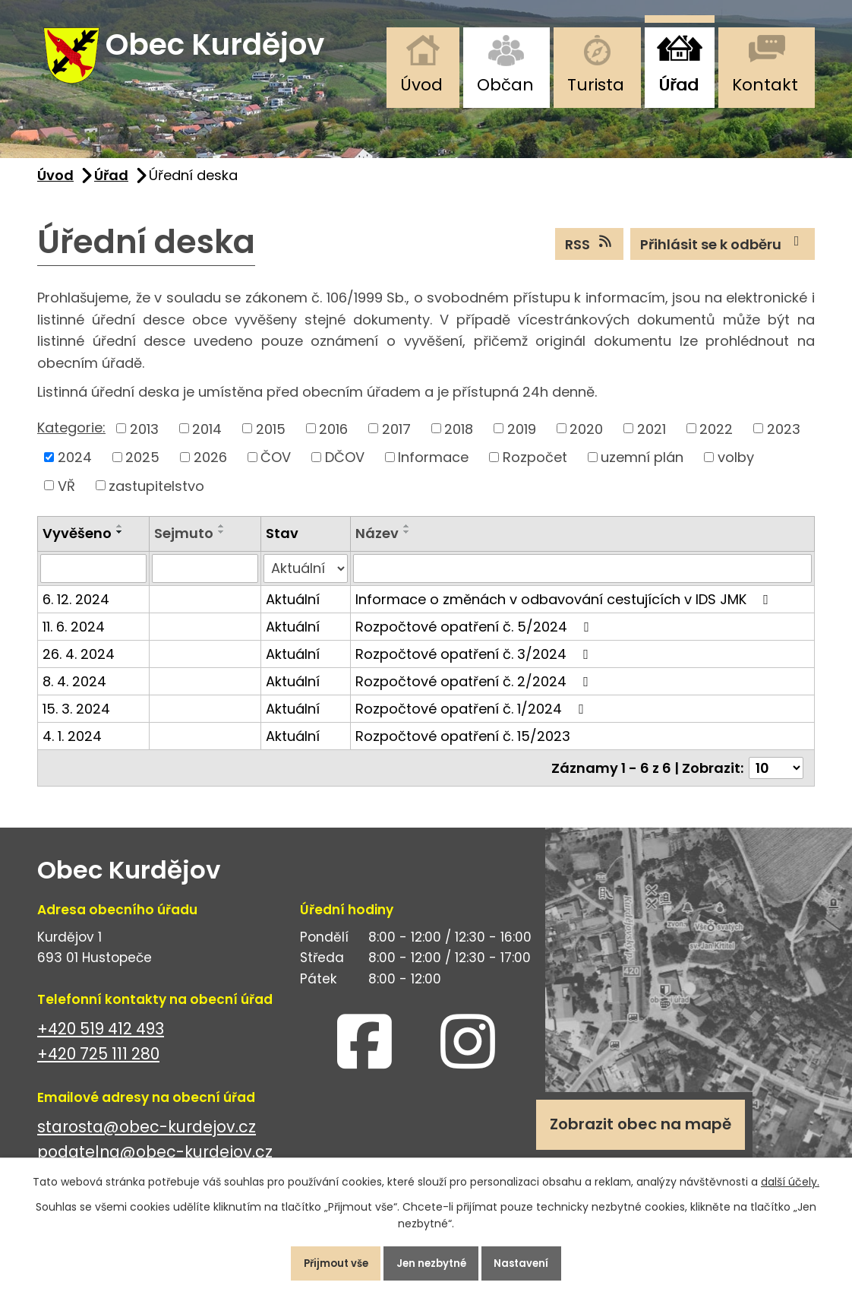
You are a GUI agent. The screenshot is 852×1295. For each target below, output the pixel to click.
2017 (396, 440)
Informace (433, 469)
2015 (271, 440)
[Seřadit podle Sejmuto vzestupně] (221, 538)
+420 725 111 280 (98, 1066)
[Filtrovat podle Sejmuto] (205, 580)
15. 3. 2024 (76, 720)
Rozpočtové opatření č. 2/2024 (475, 693)
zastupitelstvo (156, 497)
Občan (505, 85)
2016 (333, 440)
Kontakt (765, 85)
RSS (589, 255)
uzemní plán (642, 469)
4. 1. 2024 (72, 748)
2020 (586, 440)
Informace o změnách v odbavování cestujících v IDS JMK (565, 611)
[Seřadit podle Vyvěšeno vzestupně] (120, 538)
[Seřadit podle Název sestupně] (407, 544)
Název (377, 545)
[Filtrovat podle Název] (582, 580)
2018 (458, 440)
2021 (651, 440)
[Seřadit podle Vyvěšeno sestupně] (120, 544)
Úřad (678, 85)
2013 (144, 440)
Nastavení (535, 1260)
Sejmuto (183, 545)
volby (736, 469)
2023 (783, 440)
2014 (207, 440)
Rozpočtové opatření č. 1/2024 (472, 720)
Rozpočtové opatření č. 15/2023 (462, 748)
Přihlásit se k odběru (723, 255)
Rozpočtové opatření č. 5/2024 (475, 638)
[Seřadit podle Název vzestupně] (407, 538)
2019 (521, 440)
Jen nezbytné (432, 1260)
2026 (210, 469)
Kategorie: (71, 438)
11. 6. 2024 (74, 638)
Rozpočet (535, 469)
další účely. (790, 1175)
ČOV (275, 469)
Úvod (421, 85)
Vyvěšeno (77, 545)
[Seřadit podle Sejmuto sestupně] (221, 544)
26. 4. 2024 (79, 666)
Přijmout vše (322, 1260)
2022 (716, 440)
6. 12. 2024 (76, 611)
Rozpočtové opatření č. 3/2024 (475, 666)
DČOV (344, 469)
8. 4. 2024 (74, 693)
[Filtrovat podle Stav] (305, 580)
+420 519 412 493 (100, 1041)
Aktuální (293, 611)
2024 (75, 469)
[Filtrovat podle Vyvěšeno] (93, 580)
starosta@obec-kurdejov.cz (146, 1139)
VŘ (66, 497)
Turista (595, 85)
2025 (142, 469)
